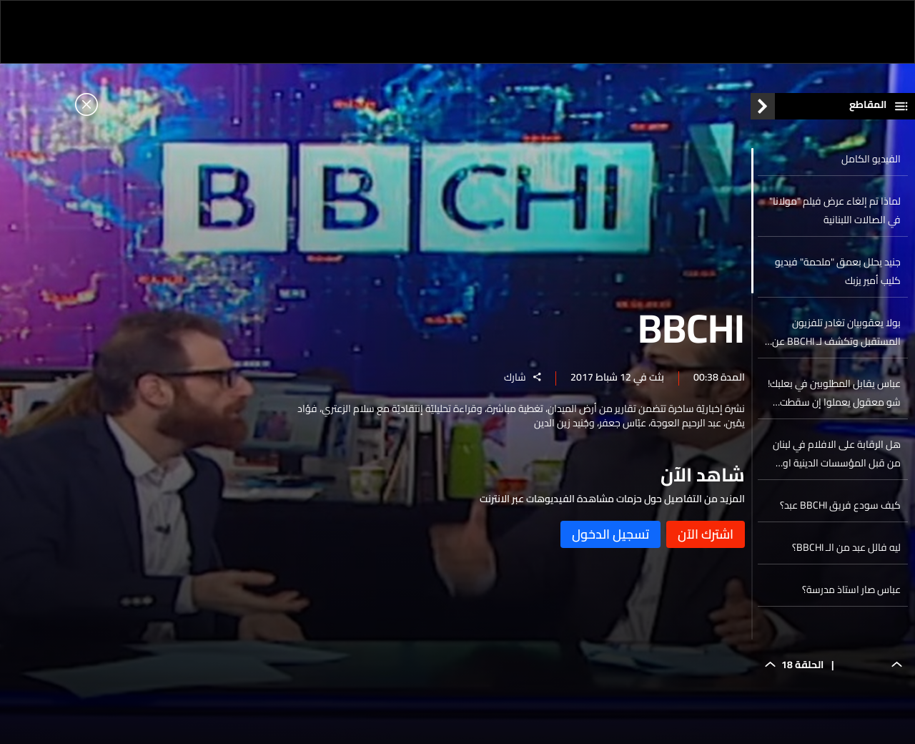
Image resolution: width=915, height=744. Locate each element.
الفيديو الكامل (871, 162)
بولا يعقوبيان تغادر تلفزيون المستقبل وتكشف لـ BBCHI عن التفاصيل (836, 335)
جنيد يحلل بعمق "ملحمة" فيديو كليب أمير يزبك (838, 274)
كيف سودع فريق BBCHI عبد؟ (840, 508)
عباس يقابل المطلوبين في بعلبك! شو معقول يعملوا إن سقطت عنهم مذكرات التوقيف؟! (834, 396)
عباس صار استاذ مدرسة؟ (851, 593)
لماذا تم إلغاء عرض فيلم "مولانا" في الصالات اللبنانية (835, 213)
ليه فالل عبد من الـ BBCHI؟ (846, 551)
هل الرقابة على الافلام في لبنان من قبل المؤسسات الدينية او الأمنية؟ (837, 457)
